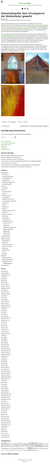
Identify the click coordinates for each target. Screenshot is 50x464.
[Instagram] (27, 9)
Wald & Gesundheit (6, 259)
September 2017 (5, 399)
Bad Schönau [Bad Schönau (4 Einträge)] (13, 443)
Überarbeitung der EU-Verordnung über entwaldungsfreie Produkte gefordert (20, 165)
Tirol (3, 252)
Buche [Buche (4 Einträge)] (27, 443)
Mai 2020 (3, 339)
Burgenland (5, 240)
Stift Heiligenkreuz (9, 26)
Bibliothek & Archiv (6, 199)
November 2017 (5, 395)
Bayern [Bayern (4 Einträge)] (17, 443)
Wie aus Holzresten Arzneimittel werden (11, 157)
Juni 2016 (3, 411)
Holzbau (5, 223)
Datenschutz (4, 147)
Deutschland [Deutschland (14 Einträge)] (5, 445)
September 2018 (5, 377)
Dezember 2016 (5, 405)
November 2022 (5, 305)
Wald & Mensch (6, 261)
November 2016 (5, 407)
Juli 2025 (3, 277)
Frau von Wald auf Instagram (8, 143)
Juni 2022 (3, 311)
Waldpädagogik (7, 263)
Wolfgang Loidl (5, 42)
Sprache (4, 212)
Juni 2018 (3, 382)
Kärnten (4, 242)
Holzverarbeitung (12, 20)
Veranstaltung (5, 184)
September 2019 (5, 354)
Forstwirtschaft (5, 20)
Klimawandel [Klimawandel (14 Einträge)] (40, 446)
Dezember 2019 (5, 348)
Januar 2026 (4, 273)
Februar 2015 (4, 435)
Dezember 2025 (5, 275)
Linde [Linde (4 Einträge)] (10, 448)
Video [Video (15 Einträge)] (29, 450)
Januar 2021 (4, 331)
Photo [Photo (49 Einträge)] (30, 448)
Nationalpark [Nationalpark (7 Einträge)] (20, 448)
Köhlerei (5, 225)
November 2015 (5, 422)
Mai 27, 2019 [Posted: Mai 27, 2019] (5, 19)
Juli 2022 (3, 309)
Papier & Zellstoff (7, 229)
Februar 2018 (4, 390)
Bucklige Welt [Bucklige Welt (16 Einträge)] (33, 443)
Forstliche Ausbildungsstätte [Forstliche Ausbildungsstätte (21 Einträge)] (32, 445)
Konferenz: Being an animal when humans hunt (12, 155)
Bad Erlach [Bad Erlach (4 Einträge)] (9, 443)
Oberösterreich (6, 246)
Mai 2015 (3, 429)
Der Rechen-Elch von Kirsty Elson (9, 163)
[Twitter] (22, 9)
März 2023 (3, 299)
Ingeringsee (26, 28)
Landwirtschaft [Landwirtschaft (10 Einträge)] (5, 448)
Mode (3, 205)
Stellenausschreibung (7, 182)
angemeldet (9, 134)
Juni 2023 (3, 295)
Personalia (4, 174)
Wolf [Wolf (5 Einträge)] (37, 450)
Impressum (4, 146)
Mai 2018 (3, 384)
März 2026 (3, 271)
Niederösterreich (6, 244)
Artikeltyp (3, 172)
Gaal (20, 122)
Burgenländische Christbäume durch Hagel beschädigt (34, 126)
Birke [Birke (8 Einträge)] (20, 443)
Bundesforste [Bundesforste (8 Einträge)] (41, 443)
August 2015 (4, 426)
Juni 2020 (3, 337)
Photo (25, 122)
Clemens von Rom (33, 30)
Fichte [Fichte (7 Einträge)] (20, 445)
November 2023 (5, 294)
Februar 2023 (4, 301)
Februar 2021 (4, 329)
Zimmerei (5, 235)
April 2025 (3, 282)
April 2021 (3, 326)
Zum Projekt (4, 265)
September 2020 (5, 333)
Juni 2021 (3, 324)
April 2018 (3, 386)
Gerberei (4, 216)
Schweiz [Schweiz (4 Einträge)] (2, 450)
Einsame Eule (6, 126)
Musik (3, 208)
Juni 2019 (3, 360)
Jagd (3, 193)
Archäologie (5, 197)
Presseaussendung (7, 176)
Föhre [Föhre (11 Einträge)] (2, 446)
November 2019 (5, 350)
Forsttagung (13, 122)
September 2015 (5, 424)
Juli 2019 (3, 358)
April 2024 (3, 290)
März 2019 (3, 365)
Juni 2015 (3, 428)
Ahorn (4, 122)
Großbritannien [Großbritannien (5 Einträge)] (12, 446)
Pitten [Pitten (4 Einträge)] (37, 448)
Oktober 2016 (4, 409)
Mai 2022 (3, 312)
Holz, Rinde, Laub (5, 214)
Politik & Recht (4, 237)
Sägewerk (5, 231)
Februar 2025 (4, 284)
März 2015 (3, 433)
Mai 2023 (3, 297)
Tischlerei (5, 233)
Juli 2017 (3, 401)
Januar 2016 (4, 418)
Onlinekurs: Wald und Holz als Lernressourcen (12, 159)
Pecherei (4, 188)
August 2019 (4, 356)
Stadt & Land (4, 239)
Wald (2, 256)
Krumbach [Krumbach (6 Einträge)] (46, 446)
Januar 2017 (4, 403)
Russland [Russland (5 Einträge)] (40, 448)
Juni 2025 (3, 279)
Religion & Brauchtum (21, 20)
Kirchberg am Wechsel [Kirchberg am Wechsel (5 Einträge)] (31, 446)
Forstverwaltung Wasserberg (40, 25)
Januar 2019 (4, 369)
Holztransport (5, 220)
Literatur (4, 203)
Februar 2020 (4, 345)
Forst (2, 189)
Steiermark (28, 20)
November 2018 (5, 373)
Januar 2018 (4, 392)
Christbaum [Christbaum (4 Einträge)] (46, 443)
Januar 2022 (4, 316)
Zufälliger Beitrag (5, 149)
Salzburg (4, 248)
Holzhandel (5, 218)
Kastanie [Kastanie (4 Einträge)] (23, 446)
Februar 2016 (4, 416)
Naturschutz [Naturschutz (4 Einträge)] (25, 448)
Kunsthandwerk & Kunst (8, 201)
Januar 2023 (4, 303)
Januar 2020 (4, 346)
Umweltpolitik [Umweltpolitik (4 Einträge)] (24, 450)
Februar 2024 (4, 292)
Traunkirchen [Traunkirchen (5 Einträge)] (15, 450)
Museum (4, 206)
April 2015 (3, 431)
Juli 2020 (3, 335)
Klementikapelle (17, 28)
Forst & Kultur (4, 195)
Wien (3, 254)
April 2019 (3, 363)
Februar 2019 (4, 367)
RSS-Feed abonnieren (6, 144)
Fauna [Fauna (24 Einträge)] (16, 445)
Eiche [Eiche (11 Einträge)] (10, 445)
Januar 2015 (4, 437)
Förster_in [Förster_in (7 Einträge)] (6, 446)
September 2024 (5, 288)
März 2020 (3, 343)
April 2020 (3, 341)
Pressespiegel (5, 178)
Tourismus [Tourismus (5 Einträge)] (11, 450)
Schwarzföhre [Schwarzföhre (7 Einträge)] (45, 448)
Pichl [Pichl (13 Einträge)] (34, 448)
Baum (2, 186)
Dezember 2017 (5, 394)
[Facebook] (25, 9)
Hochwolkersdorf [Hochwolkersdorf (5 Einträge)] (18, 446)
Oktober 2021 (4, 320)
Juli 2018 (3, 380)
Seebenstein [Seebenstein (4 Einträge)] (6, 450)
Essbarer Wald (5, 257)
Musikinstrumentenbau (9, 227)
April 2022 (3, 314)
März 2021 (3, 328)
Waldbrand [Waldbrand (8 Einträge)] (33, 450)
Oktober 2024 (4, 286)
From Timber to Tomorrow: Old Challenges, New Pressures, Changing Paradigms (21, 161)
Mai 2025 (3, 280)
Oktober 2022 (4, 307)
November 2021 (5, 318)
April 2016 (3, 414)
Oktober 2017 (4, 397)
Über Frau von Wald (6, 141)
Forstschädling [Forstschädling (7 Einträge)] (45, 445)
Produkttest (5, 180)
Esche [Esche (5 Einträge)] (13, 445)
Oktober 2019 (4, 352)
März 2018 (3, 388)
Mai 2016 (3, 412)
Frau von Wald (25, 3)
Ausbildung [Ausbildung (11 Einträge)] (4, 443)
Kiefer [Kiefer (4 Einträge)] (26, 446)
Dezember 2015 (5, 420)
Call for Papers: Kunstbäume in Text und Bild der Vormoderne (16, 166)
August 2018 (4, 378)
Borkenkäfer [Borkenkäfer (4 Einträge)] (24, 443)
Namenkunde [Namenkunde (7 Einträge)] (14, 448)
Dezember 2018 (5, 371)
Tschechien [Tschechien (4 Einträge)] (20, 450)
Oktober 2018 (4, 375)
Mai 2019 (3, 361)
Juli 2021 (3, 322)
